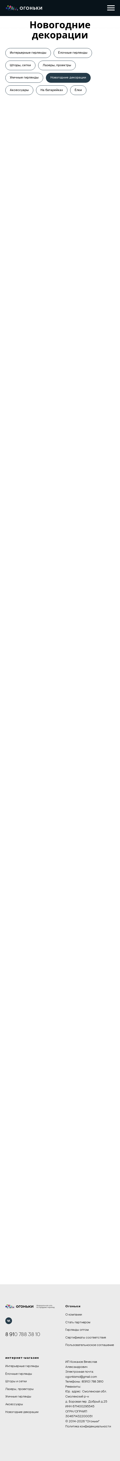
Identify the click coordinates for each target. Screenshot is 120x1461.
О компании (73, 1314)
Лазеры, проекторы (19, 1389)
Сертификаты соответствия (85, 1337)
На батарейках (52, 90)
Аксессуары (19, 90)
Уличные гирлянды (24, 77)
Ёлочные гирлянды (72, 52)
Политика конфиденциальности (88, 1426)
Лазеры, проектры (57, 65)
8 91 (9, 1334)
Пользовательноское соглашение (89, 1345)
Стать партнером (77, 1322)
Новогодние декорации (68, 77)
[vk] (8, 1320)
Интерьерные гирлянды (28, 52)
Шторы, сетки (20, 65)
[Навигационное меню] (111, 8)
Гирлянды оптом (77, 1330)
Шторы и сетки (16, 1381)
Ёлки (78, 90)
